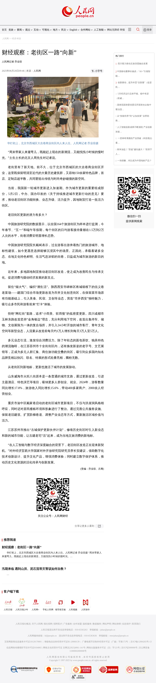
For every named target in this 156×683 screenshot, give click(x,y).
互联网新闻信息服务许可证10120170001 (23, 642)
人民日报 (8, 604)
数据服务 (97, 624)
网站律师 (116, 624)
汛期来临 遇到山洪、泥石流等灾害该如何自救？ (34, 568)
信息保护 (126, 624)
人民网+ (35, 604)
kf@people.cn (51, 636)
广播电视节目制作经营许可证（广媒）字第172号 (105, 642)
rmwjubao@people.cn (119, 636)
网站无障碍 (113, 29)
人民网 (5, 38)
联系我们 (136, 624)
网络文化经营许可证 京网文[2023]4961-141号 (64, 647)
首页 (4, 29)
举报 (122, 29)
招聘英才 (57, 624)
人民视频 (73, 604)
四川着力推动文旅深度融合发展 (132, 63)
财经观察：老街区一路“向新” (21, 547)
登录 (149, 29)
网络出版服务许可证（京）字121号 (103, 647)
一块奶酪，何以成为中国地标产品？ (134, 160)
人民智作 (85, 604)
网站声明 (107, 624)
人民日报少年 (21, 604)
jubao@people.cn (107, 630)
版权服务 (87, 624)
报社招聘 (48, 624)
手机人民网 (48, 604)
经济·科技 (16, 38)
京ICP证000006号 (129, 647)
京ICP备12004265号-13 (140, 642)
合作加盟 (77, 624)
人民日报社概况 (23, 624)
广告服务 (67, 624)
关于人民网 (37, 624)
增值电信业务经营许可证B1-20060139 (62, 642)
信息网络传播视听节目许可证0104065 (24, 647)
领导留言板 (60, 604)
